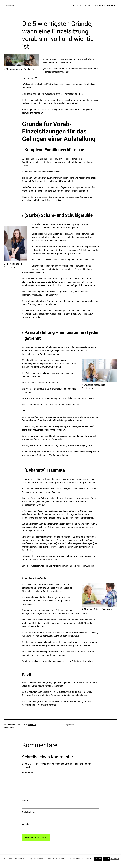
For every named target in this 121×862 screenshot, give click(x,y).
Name (25, 800)
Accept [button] (98, 859)
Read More (115, 859)
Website (26, 824)
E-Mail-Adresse (29, 812)
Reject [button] (106, 859)
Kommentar (28, 772)
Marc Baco (9, 6)
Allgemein (32, 725)
